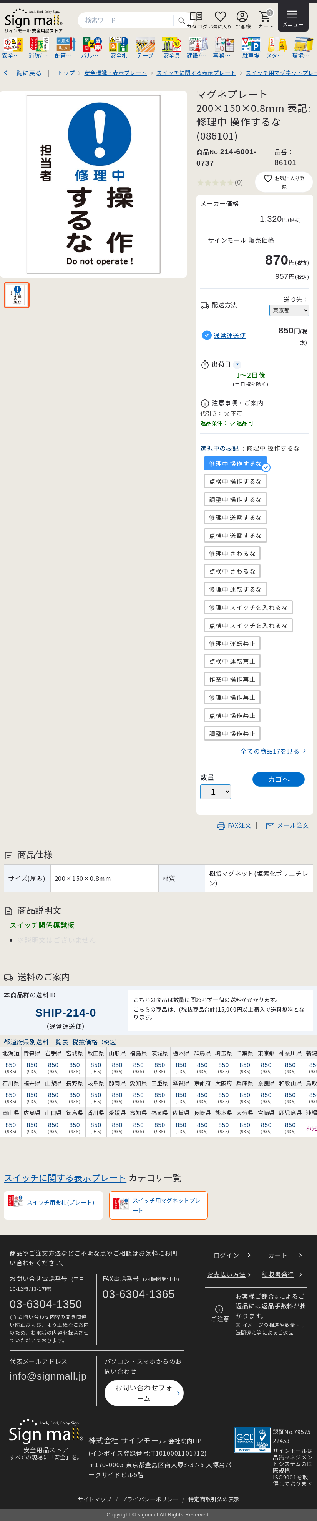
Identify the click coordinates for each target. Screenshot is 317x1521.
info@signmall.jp (48, 1376)
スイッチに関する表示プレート (65, 1177)
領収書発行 (278, 1274)
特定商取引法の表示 (213, 1499)
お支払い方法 (226, 1274)
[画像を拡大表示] (93, 184)
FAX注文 (234, 825)
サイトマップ (95, 1499)
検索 (181, 20)
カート (277, 1255)
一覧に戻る (26, 72)
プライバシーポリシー (149, 1499)
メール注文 (287, 825)
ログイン (226, 1255)
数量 (207, 777)
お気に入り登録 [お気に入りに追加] (284, 182)
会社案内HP (185, 1440)
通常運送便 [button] (230, 335)
